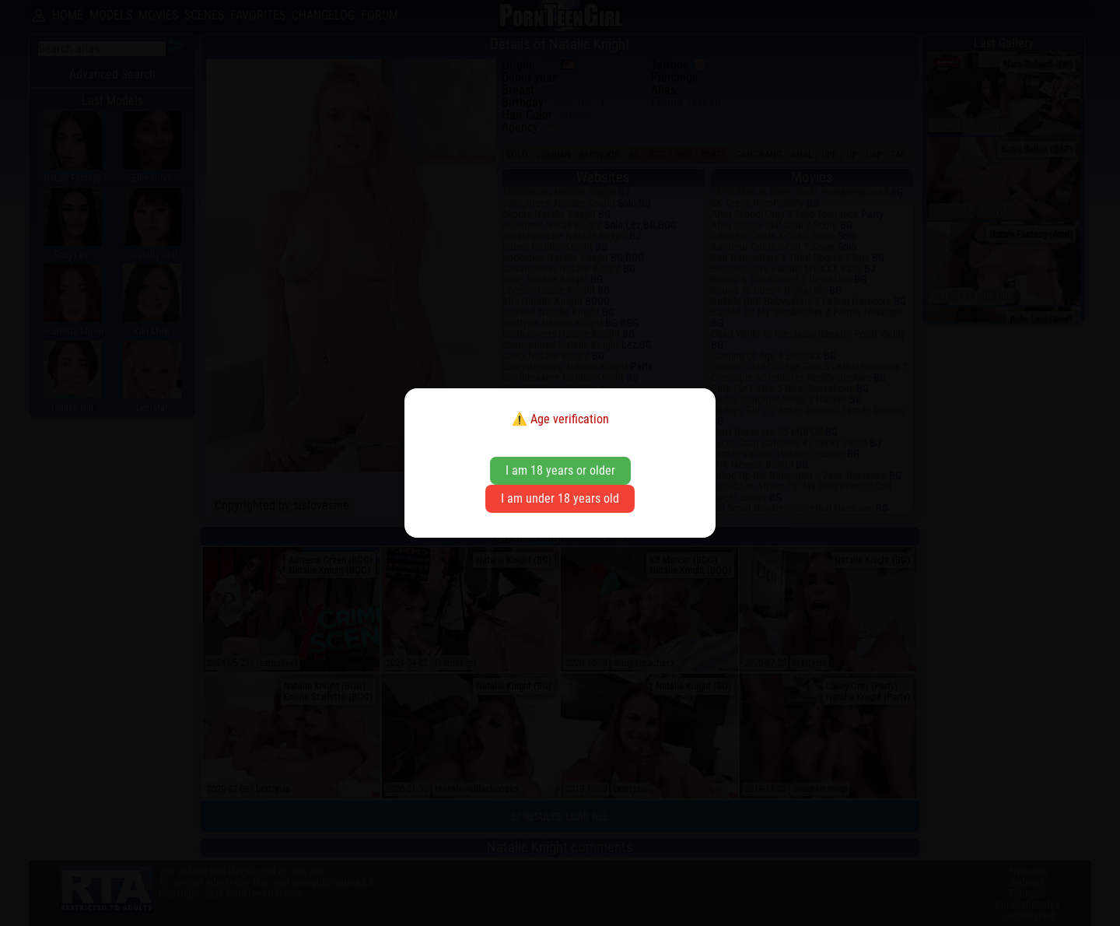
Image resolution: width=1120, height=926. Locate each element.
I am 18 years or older (560, 470)
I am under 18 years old (560, 498)
